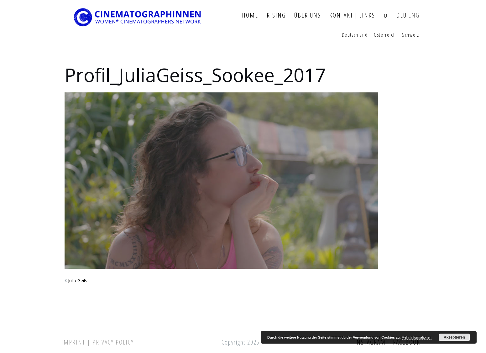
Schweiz (410, 35)
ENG (414, 15)
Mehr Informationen (416, 337)
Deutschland (355, 35)
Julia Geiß (77, 280)
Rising (276, 15)
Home (250, 15)
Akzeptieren (454, 337)
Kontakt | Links (352, 15)
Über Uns (307, 15)
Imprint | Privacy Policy (97, 342)
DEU (401, 15)
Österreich (385, 35)
